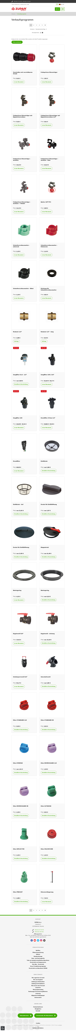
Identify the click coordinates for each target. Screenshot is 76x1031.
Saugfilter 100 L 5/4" (47, 375)
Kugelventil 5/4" (18, 634)
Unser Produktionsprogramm (38, 967)
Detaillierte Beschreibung (22, 384)
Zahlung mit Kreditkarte (38, 984)
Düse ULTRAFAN (46, 806)
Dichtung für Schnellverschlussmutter (48, 289)
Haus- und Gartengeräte (38, 959)
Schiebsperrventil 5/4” (20, 677)
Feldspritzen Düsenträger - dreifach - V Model (22, 202)
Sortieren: (32, 29)
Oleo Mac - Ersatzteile (38, 965)
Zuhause (13, 13)
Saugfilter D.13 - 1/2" (20, 375)
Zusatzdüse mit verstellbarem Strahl (22, 72)
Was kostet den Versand (38, 986)
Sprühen (38, 951)
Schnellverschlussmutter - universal (21, 245)
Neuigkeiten (38, 1009)
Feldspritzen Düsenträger (49, 72)
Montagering (17, 590)
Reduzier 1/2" (17, 331)
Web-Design (55, 1026)
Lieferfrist (38, 988)
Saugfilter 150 (17, 418)
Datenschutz (38, 998)
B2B (28, 4)
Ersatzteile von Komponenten (38, 963)
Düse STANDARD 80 (47, 720)
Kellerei (38, 955)
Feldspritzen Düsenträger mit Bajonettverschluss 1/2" (50, 116)
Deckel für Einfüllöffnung (49, 504)
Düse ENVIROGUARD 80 (20, 806)
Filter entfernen (17, 42)
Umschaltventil (45, 677)
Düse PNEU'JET (18, 893)
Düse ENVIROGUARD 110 (49, 763)
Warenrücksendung (38, 990)
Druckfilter (16, 461)
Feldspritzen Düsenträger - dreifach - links (49, 159)
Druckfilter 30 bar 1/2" (48, 418)
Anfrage (17, 341)
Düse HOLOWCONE (47, 850)
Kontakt (38, 1011)
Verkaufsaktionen (38, 1007)
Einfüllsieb (44, 461)
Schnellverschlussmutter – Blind (23, 288)
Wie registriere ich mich (38, 978)
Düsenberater (25, 1016)
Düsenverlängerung (47, 893)
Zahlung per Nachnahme (38, 982)
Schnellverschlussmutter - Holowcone (49, 245)
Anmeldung (23, 4)
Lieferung (38, 994)
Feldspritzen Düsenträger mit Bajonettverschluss (22, 116)
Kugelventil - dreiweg (48, 634)
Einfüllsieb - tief (18, 504)
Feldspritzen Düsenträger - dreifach (22, 159)
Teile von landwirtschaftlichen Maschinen (38, 961)
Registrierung (15, 4)
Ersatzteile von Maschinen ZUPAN (38, 969)
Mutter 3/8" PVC (46, 202)
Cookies (38, 1024)
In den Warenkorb (20, 82)
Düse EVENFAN (18, 763)
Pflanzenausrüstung (38, 953)
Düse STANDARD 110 (20, 720)
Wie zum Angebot (38, 980)
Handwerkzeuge (38, 957)
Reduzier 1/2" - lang (47, 331)
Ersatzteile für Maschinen (46, 1016)
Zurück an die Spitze (38, 1028)
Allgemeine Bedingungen (38, 996)
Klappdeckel (45, 547)
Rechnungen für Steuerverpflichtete (38, 992)
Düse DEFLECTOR (18, 850)
